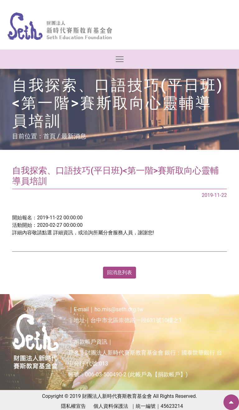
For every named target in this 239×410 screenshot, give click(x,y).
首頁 (49, 136)
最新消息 (73, 136)
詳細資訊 (63, 233)
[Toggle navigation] (120, 59)
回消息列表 (119, 272)
